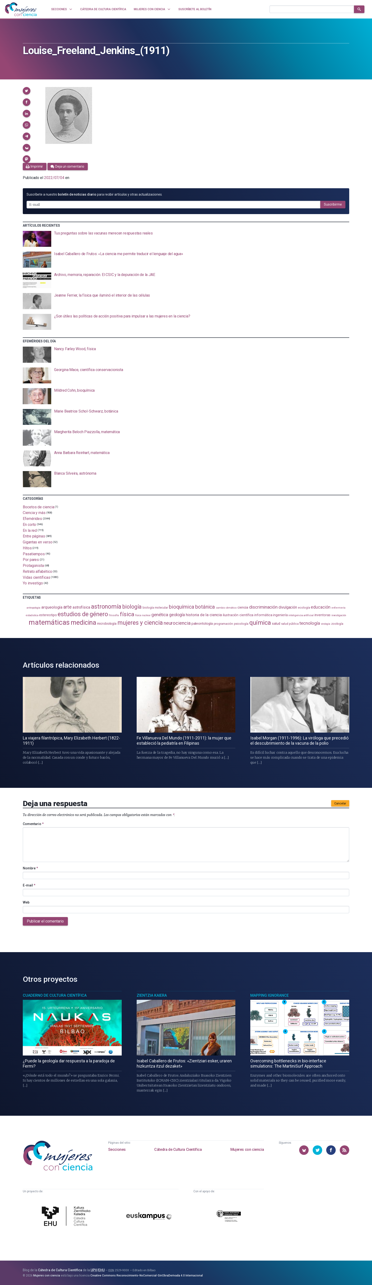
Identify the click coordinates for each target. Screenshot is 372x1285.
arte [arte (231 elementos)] (67, 607)
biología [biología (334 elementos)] (132, 606)
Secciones (117, 1149)
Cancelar (340, 803)
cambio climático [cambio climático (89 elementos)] (226, 607)
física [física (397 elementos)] (127, 614)
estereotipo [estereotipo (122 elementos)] (48, 615)
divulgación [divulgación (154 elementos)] (288, 607)
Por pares (31, 559)
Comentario (33, 824)
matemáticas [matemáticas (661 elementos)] (49, 622)
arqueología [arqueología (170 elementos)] (51, 607)
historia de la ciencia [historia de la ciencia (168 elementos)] (204, 614)
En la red (30, 530)
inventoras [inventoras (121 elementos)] (322, 615)
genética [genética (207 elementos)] (159, 614)
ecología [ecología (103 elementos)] (304, 607)
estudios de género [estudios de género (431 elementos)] (83, 614)
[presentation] (186, 239)
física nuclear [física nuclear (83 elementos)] (143, 615)
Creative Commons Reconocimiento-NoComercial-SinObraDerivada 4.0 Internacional (146, 1275)
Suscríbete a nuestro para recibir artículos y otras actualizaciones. (94, 194)
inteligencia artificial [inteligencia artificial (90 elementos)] (300, 615)
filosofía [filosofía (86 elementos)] (114, 615)
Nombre (30, 868)
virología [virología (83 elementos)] (325, 623)
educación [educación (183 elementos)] (320, 607)
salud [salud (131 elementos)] (276, 623)
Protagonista (33, 565)
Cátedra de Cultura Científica (178, 1149)
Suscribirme (333, 204)
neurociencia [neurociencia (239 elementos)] (177, 623)
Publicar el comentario (45, 921)
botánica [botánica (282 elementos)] (205, 607)
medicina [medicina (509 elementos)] (83, 622)
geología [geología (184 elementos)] (177, 614)
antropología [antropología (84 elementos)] (33, 607)
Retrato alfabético (37, 571)
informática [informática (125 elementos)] (263, 615)
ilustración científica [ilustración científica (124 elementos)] (238, 615)
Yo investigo (33, 583)
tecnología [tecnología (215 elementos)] (309, 623)
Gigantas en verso (37, 542)
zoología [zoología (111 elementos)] (337, 623)
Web (26, 902)
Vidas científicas (36, 577)
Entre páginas (34, 536)
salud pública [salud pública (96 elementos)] (290, 623)
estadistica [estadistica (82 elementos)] (32, 615)
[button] (26, 91)
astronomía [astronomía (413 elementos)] (106, 606)
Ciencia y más (34, 512)
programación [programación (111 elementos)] (223, 623)
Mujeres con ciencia (247, 1149)
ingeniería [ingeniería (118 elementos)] (280, 615)
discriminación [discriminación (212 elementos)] (263, 607)
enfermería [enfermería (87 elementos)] (338, 607)
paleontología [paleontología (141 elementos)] (202, 623)
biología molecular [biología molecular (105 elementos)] (155, 607)
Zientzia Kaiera (152, 995)
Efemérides (32, 518)
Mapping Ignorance (269, 995)
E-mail (29, 885)
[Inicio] (21, 9)
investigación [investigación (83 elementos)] (338, 615)
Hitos (27, 548)
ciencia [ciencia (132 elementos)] (242, 607)
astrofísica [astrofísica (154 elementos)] (81, 607)
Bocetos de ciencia (38, 507)
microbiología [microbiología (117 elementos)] (106, 623)
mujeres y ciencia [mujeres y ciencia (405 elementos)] (140, 622)
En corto (29, 524)
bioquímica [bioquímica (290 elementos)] (181, 607)
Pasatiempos (34, 553)
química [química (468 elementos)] (260, 622)
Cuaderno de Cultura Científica (55, 995)
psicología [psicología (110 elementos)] (241, 623)
